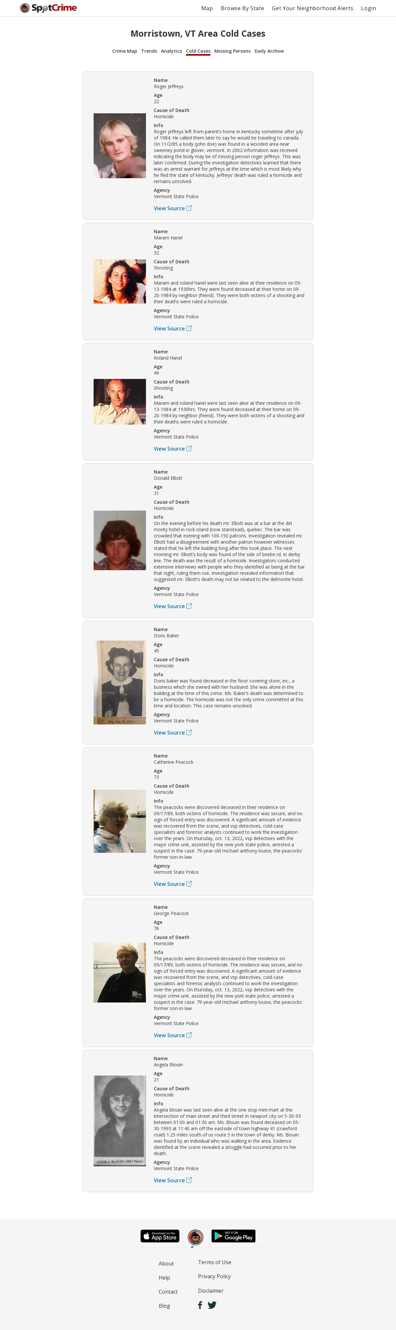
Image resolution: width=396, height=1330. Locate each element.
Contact (168, 1291)
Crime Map (124, 51)
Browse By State (242, 8)
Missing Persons (232, 51)
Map (207, 8)
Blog (164, 1305)
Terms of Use (214, 1262)
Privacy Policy (214, 1276)
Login (368, 8)
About (166, 1263)
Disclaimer (211, 1290)
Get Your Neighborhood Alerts (312, 8)
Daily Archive (269, 51)
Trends (149, 51)
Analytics (171, 51)
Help (164, 1277)
